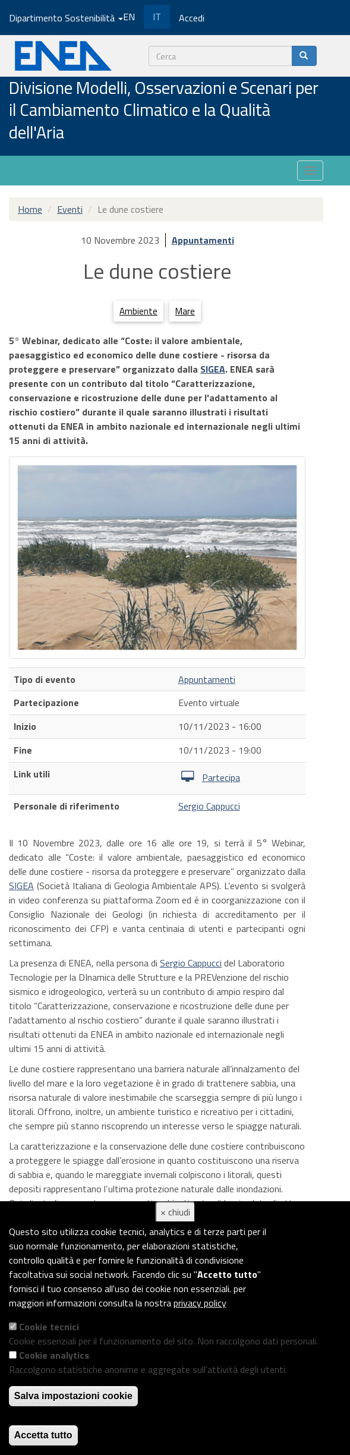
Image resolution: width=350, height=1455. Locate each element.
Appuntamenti (203, 240)
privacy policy (200, 1303)
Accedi (191, 18)
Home (30, 209)
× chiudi (175, 1212)
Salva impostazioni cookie (73, 1396)
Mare (185, 311)
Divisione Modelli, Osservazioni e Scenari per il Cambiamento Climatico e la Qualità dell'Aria (164, 111)
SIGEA (212, 369)
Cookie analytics (54, 1355)
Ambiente (138, 311)
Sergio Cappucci (209, 806)
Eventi (70, 209)
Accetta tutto (43, 1435)
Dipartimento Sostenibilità (66, 18)
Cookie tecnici (49, 1326)
